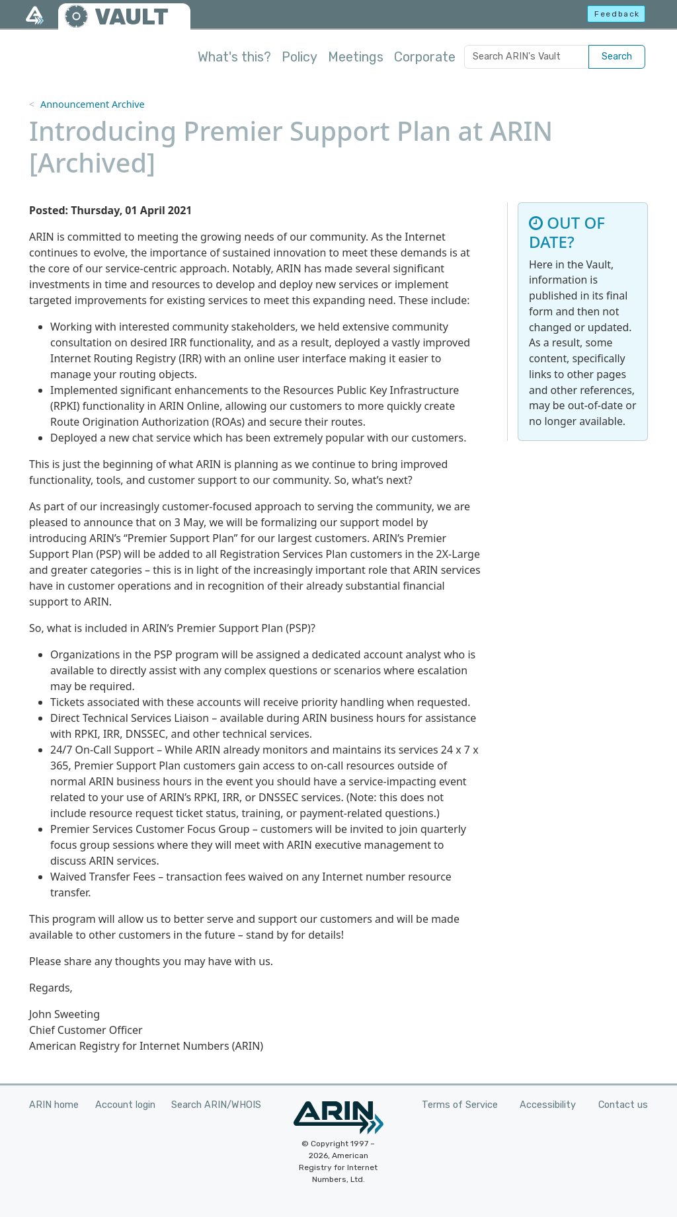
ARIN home (54, 1105)
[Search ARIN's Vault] (526, 57)
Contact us (623, 1105)
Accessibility (548, 1105)
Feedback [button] (617, 14)
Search (617, 56)
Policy (299, 57)
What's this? (234, 57)
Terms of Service (460, 1105)
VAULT (132, 16)
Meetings (355, 57)
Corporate (425, 57)
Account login (125, 1105)
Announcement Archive (92, 104)
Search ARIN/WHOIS (216, 1105)
